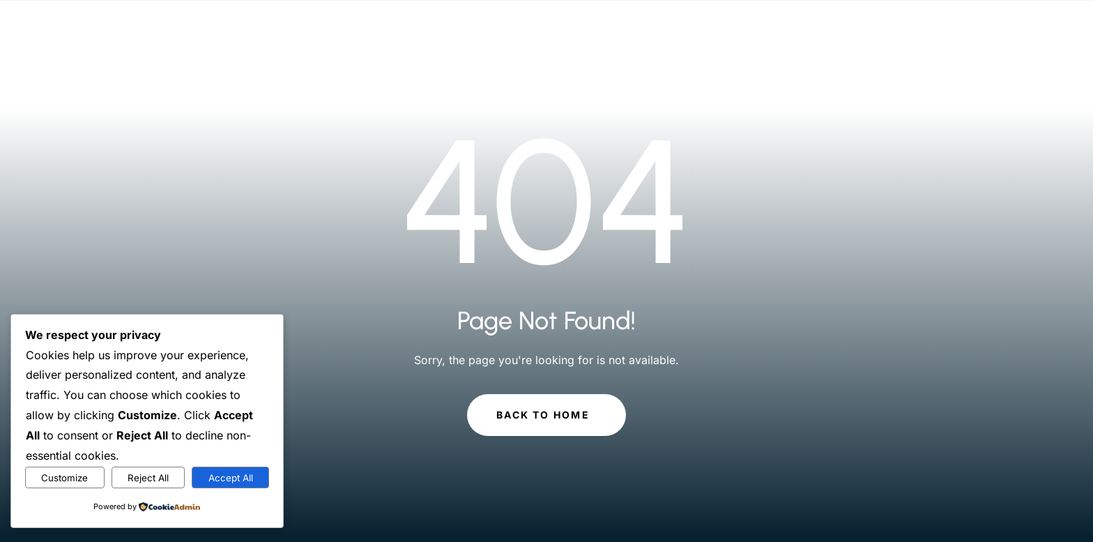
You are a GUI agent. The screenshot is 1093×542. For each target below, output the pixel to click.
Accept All (230, 477)
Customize (64, 477)
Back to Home (543, 415)
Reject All (148, 477)
